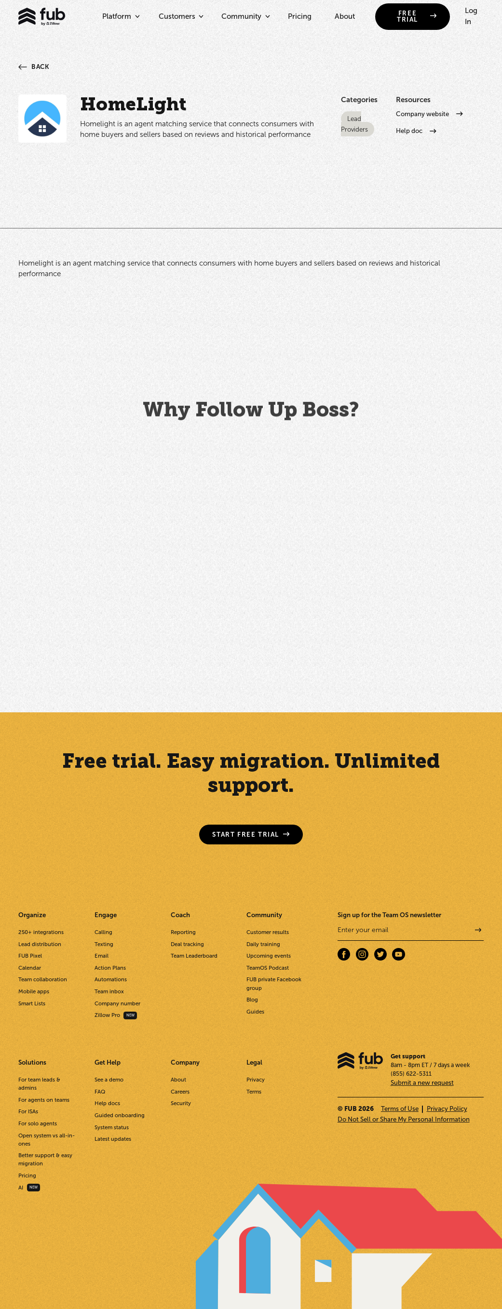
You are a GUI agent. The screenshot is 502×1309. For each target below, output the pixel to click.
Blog (252, 999)
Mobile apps (33, 991)
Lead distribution (39, 944)
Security (181, 1103)
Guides (255, 1011)
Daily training (263, 944)
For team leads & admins (39, 1083)
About (345, 16)
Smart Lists (31, 1003)
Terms (253, 1091)
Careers (180, 1091)
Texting (104, 944)
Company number (117, 1003)
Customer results (267, 932)
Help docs (107, 1103)
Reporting (183, 932)
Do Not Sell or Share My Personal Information (404, 1119)
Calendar (29, 967)
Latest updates (113, 1138)
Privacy (255, 1079)
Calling (103, 932)
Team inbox (109, 991)
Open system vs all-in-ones (46, 1139)
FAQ (100, 1091)
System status (112, 1127)
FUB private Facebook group (273, 983)
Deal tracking (187, 944)
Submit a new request (422, 1082)
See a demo (109, 1079)
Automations (111, 979)
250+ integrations (41, 932)
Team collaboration (42, 979)
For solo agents (37, 1123)
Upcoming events (268, 955)
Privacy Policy (447, 1108)
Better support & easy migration (45, 1159)
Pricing (300, 16)
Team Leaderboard (194, 955)
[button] (119, 16)
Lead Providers (354, 124)
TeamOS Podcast (267, 967)
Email (102, 955)
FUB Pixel (30, 955)
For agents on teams (43, 1099)
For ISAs (28, 1111)
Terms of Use (400, 1108)
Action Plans (110, 967)
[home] (41, 17)
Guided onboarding (120, 1115)
